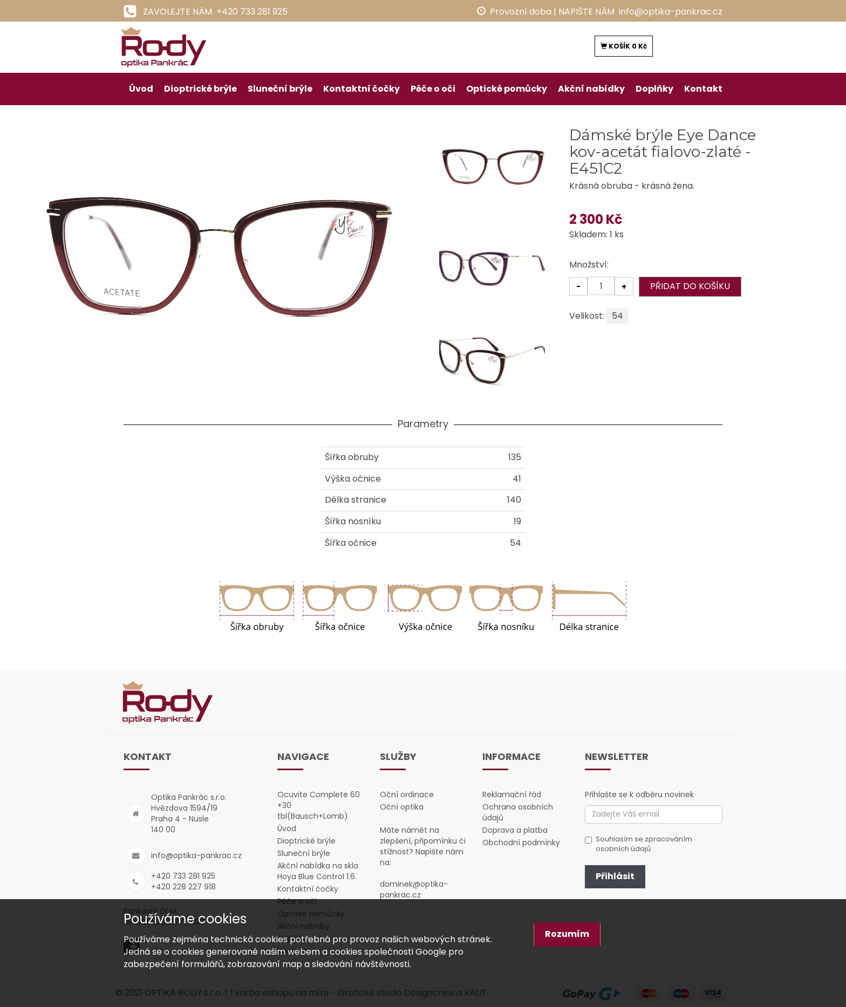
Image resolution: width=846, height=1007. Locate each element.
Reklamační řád (511, 794)
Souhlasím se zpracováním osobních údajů (638, 844)
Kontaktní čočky (361, 89)
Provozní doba (520, 11)
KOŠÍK (624, 46)
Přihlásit (615, 876)
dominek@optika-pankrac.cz (414, 889)
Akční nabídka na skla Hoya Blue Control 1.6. (317, 871)
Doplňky (654, 89)
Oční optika (402, 807)
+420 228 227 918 (183, 886)
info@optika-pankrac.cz (670, 11)
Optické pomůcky (506, 89)
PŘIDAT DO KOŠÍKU (690, 286)
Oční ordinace (407, 794)
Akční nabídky (591, 89)
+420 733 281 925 (252, 11)
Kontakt (703, 89)
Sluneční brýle (280, 89)
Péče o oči (433, 89)
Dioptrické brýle (200, 89)
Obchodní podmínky (521, 842)
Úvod (141, 89)
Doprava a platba (515, 830)
